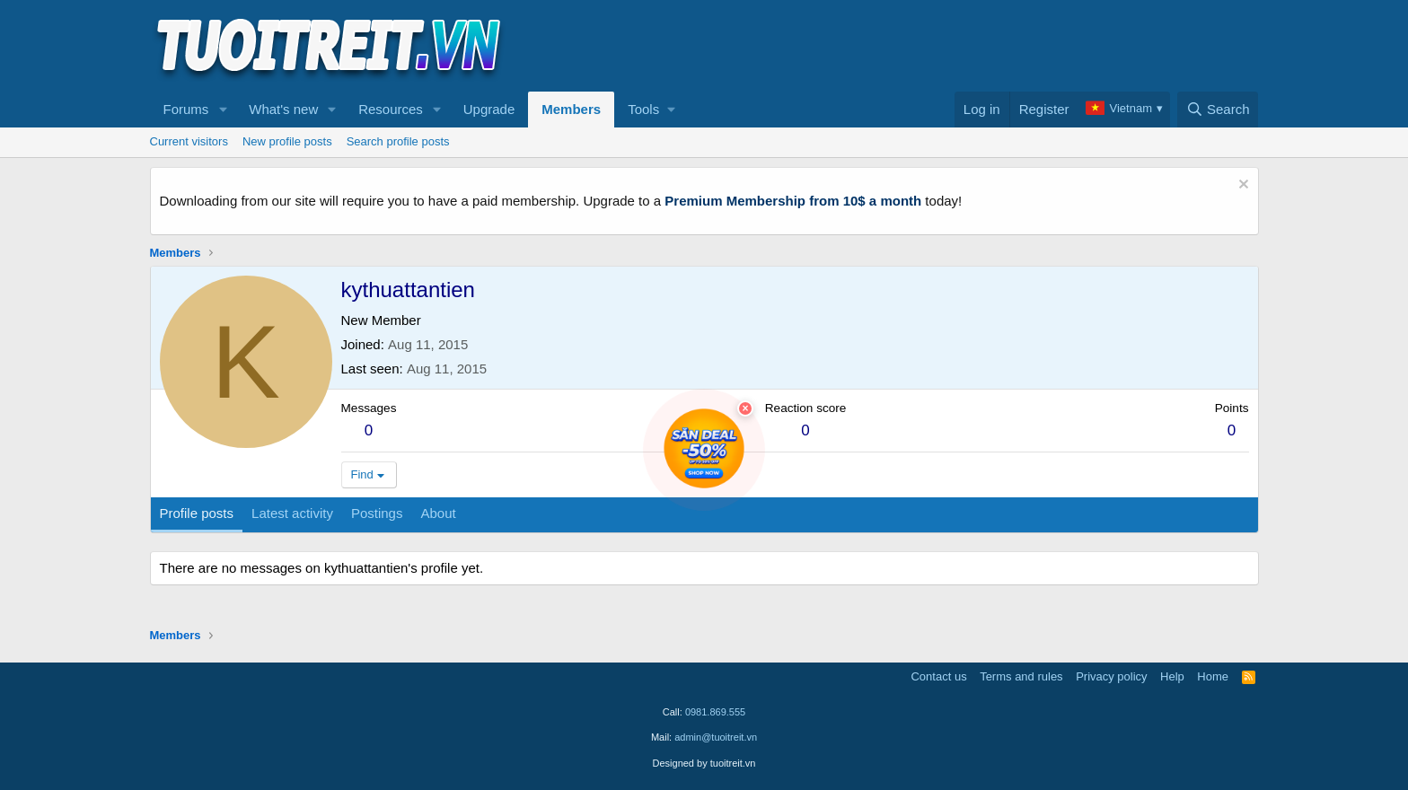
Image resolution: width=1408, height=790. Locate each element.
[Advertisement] (932, 45)
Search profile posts (398, 141)
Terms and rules (1021, 676)
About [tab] (437, 513)
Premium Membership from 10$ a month (792, 200)
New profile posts (287, 141)
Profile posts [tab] (197, 513)
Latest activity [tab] (292, 513)
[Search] (1218, 109)
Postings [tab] (377, 513)
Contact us (938, 676)
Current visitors (189, 141)
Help (1172, 676)
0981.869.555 (715, 712)
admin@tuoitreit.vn (715, 737)
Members (571, 109)
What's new (283, 109)
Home (1212, 676)
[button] (222, 109)
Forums (186, 109)
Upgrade (489, 109)
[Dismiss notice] (1241, 186)
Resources (390, 109)
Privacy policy (1111, 676)
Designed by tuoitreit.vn (704, 763)
